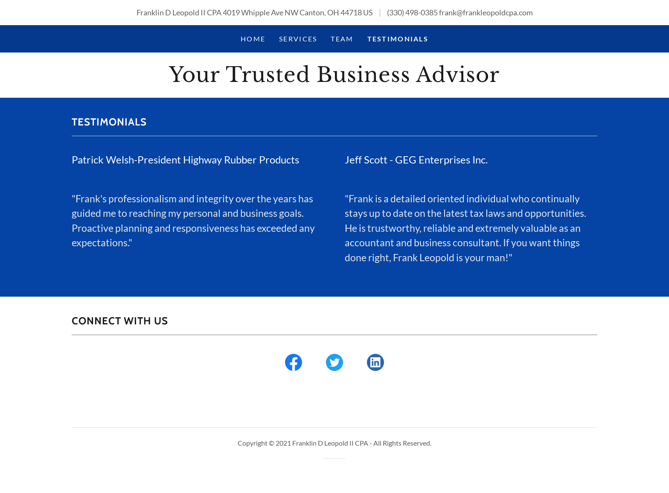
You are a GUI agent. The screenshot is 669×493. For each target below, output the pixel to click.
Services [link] (298, 39)
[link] (334, 79)
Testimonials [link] (397, 39)
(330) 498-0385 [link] (412, 12)
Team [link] (342, 39)
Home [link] (253, 39)
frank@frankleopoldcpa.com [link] (486, 12)
